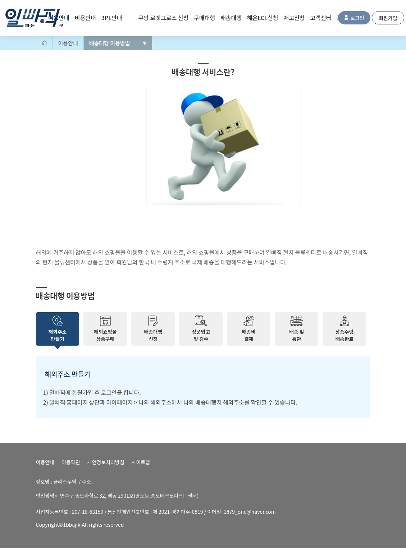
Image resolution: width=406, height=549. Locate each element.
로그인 (354, 17)
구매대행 (204, 17)
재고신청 (294, 17)
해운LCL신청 (262, 17)
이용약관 (70, 462)
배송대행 (231, 17)
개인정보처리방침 (105, 462)
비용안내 (85, 17)
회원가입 (388, 18)
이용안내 (45, 462)
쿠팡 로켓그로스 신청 (163, 17)
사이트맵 (141, 462)
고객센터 (320, 17)
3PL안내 (111, 17)
